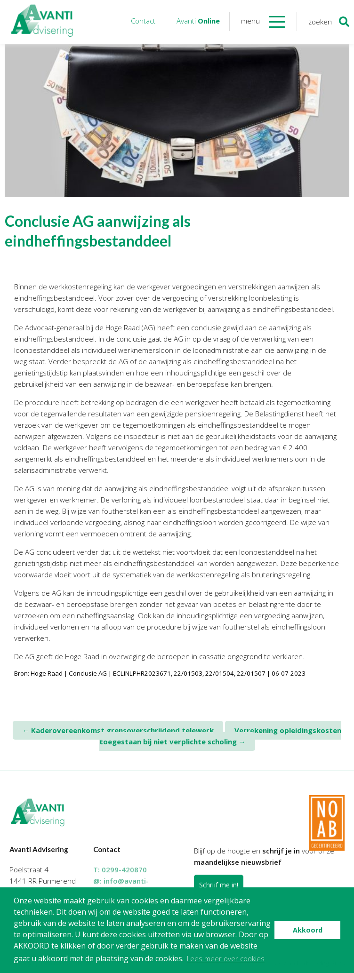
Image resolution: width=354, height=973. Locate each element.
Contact (143, 20)
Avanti (198, 20)
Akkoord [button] (307, 929)
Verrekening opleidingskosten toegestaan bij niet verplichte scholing (220, 736)
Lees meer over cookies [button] (226, 958)
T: (120, 869)
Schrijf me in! (218, 884)
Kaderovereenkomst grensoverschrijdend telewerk (118, 730)
